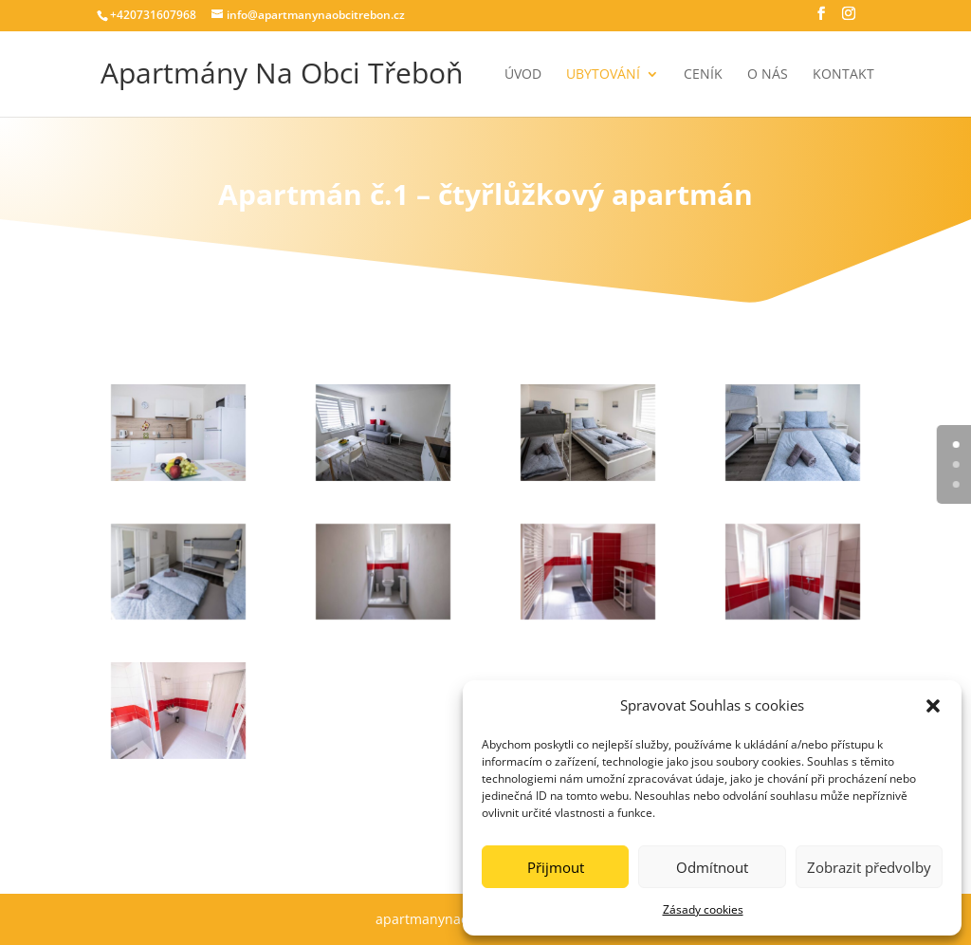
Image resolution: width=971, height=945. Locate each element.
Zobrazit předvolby (869, 867)
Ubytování (603, 75)
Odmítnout (712, 867)
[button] (933, 705)
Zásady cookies (703, 909)
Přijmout (555, 867)
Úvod (522, 75)
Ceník (703, 75)
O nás (767, 75)
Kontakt (843, 75)
